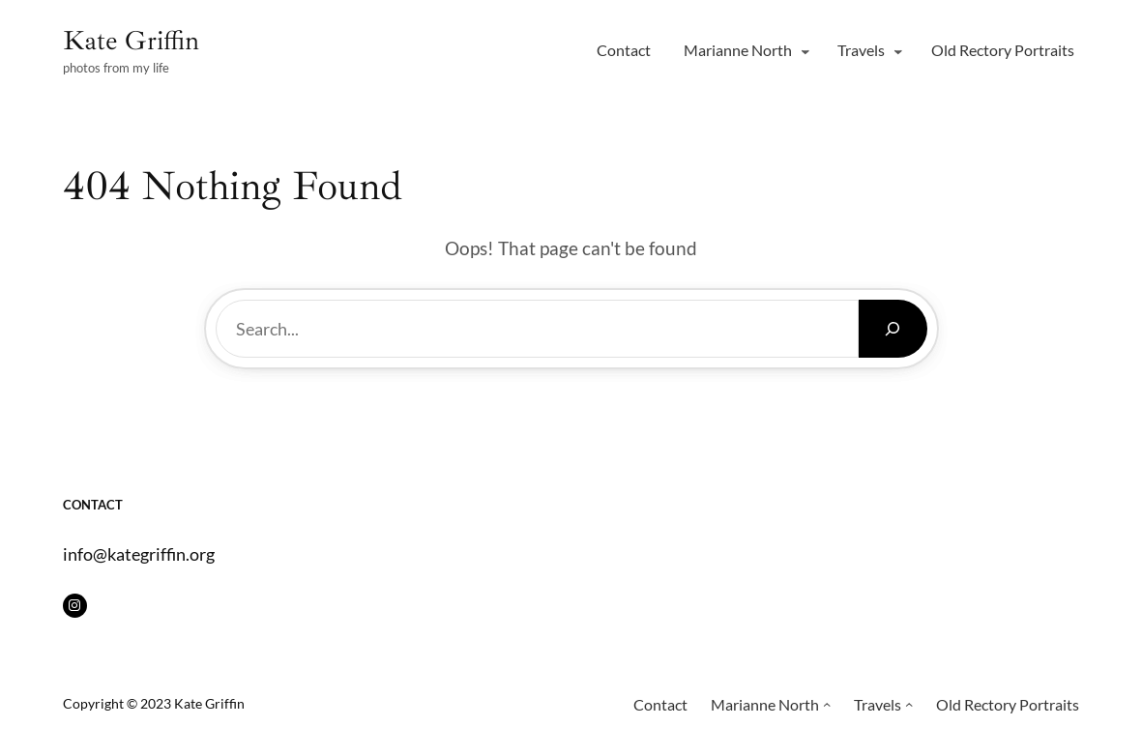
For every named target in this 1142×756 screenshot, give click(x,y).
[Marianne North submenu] (805, 51)
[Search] (893, 329)
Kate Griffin (131, 40)
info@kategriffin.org (139, 554)
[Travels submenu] (898, 51)
